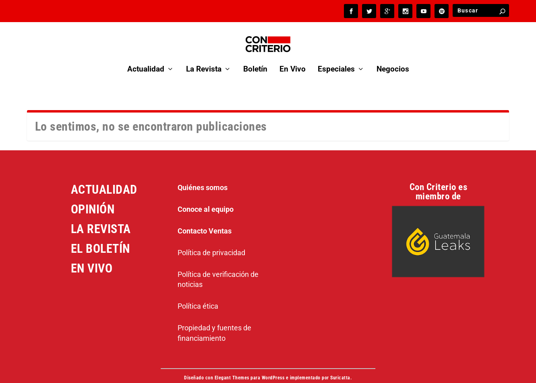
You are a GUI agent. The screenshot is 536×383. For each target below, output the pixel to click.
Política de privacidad (211, 241)
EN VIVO (92, 257)
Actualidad (145, 58)
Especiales (336, 58)
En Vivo (292, 58)
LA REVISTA (101, 217)
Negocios (393, 58)
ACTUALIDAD (104, 178)
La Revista (203, 58)
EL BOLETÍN (100, 237)
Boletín (255, 58)
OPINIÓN (93, 197)
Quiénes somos (203, 176)
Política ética (198, 294)
